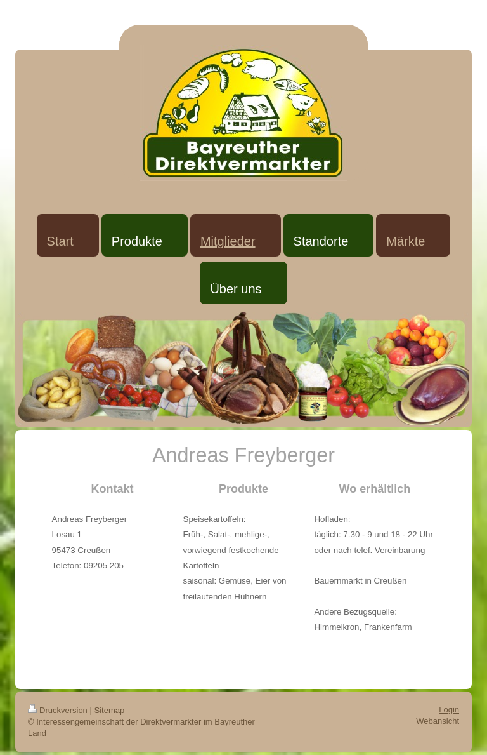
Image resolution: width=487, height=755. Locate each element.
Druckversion (58, 710)
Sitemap (109, 710)
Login (449, 709)
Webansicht (437, 721)
